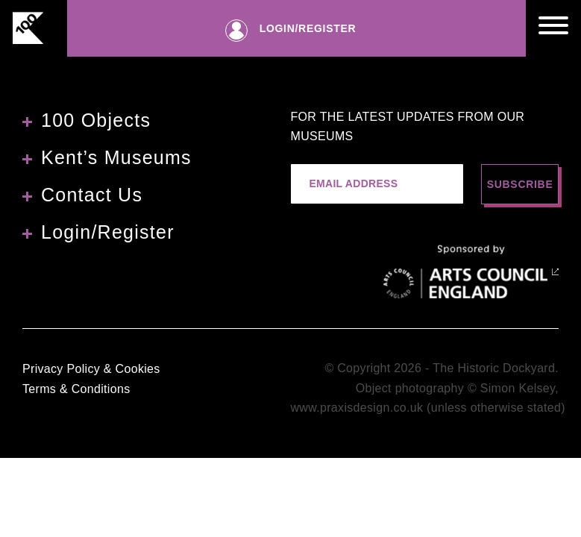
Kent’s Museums (116, 157)
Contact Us (91, 194)
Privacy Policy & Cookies (91, 368)
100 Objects (96, 120)
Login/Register (108, 232)
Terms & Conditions (76, 389)
